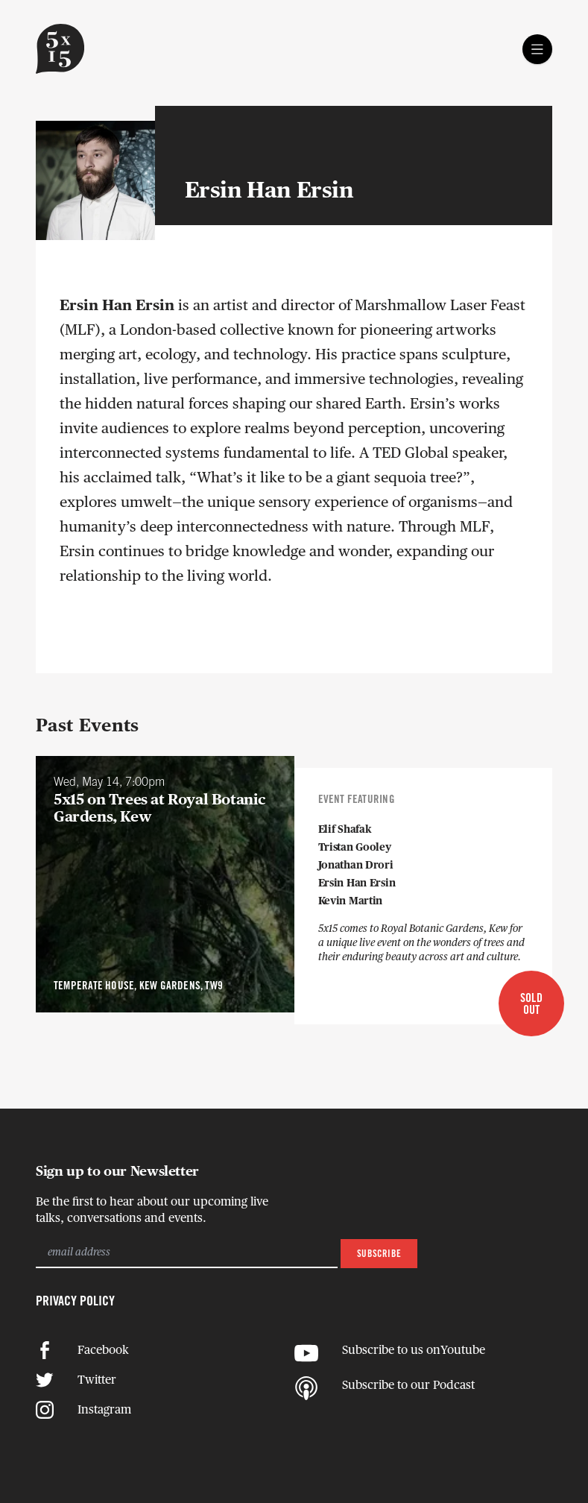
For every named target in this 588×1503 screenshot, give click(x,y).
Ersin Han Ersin (357, 883)
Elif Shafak (345, 830)
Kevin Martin (350, 901)
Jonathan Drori (355, 865)
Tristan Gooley (354, 847)
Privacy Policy (75, 1302)
